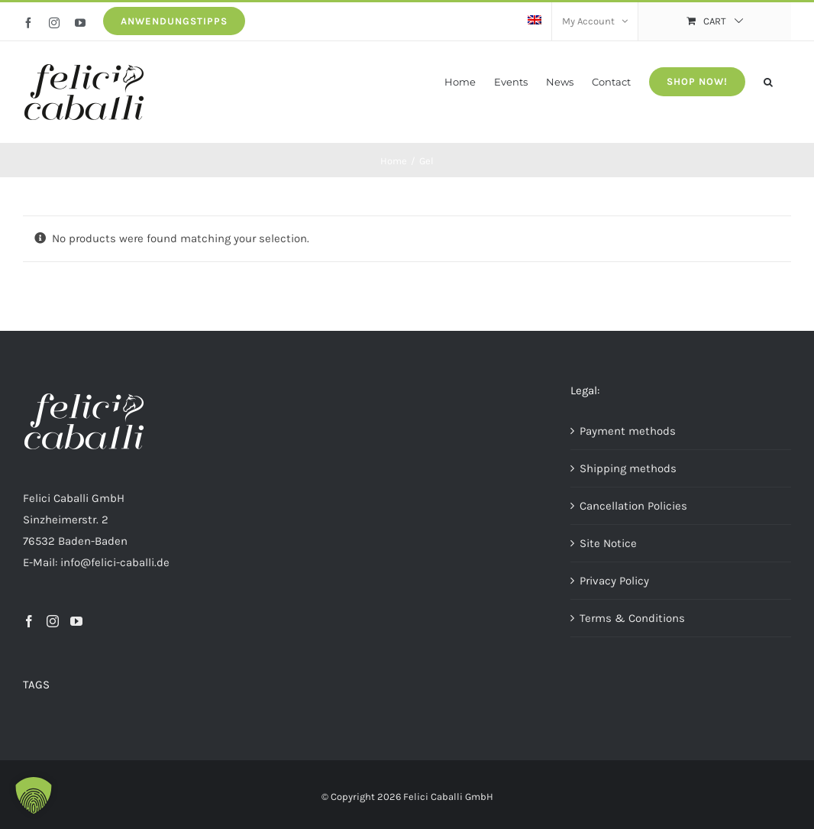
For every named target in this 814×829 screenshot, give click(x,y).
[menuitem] (534, 21)
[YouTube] (76, 621)
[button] (768, 80)
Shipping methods (628, 468)
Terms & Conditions (632, 618)
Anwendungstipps (174, 21)
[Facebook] (29, 621)
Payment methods (628, 431)
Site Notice (608, 543)
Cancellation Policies (633, 506)
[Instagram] (53, 621)
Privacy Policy (614, 581)
